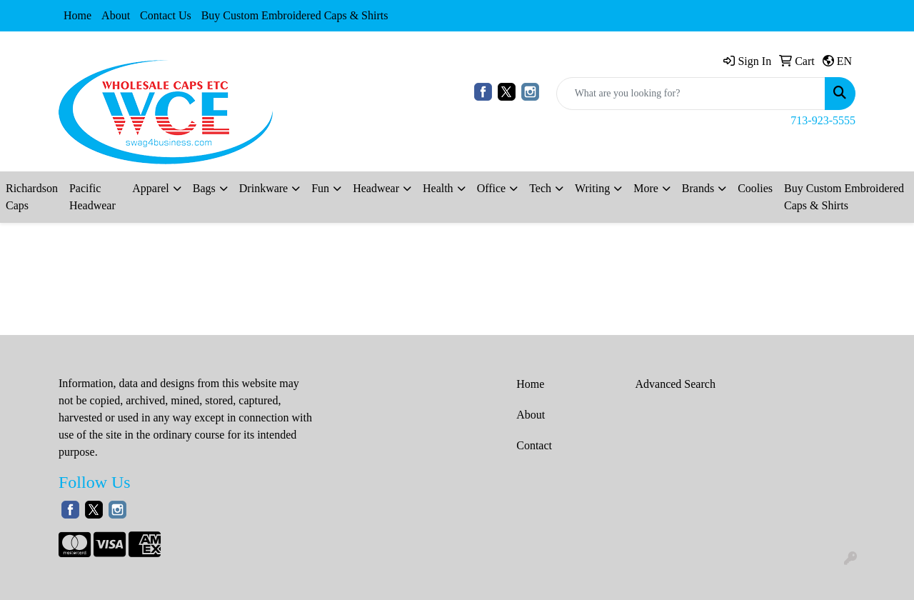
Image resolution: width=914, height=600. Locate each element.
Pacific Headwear (92, 196)
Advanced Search (675, 384)
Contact (534, 445)
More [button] (645, 188)
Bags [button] (204, 188)
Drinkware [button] (263, 188)
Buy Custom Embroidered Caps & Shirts (294, 15)
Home (77, 15)
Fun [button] (320, 188)
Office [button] (491, 188)
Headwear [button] (376, 188)
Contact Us (165, 15)
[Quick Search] (690, 93)
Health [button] (438, 188)
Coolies (755, 188)
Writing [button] (592, 188)
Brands (698, 188)
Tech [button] (540, 188)
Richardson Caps (32, 196)
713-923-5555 (822, 120)
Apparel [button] (150, 188)
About (115, 15)
